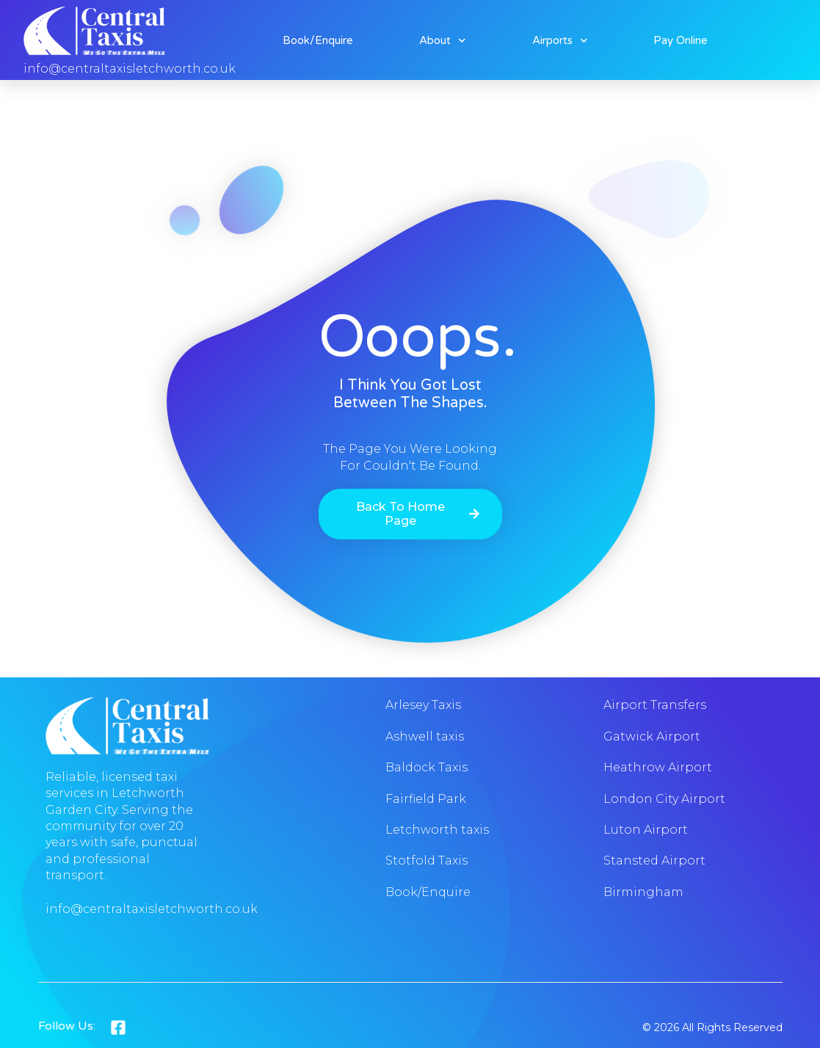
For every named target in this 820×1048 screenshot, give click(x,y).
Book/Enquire (318, 40)
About (442, 40)
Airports (560, 40)
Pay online (680, 40)
